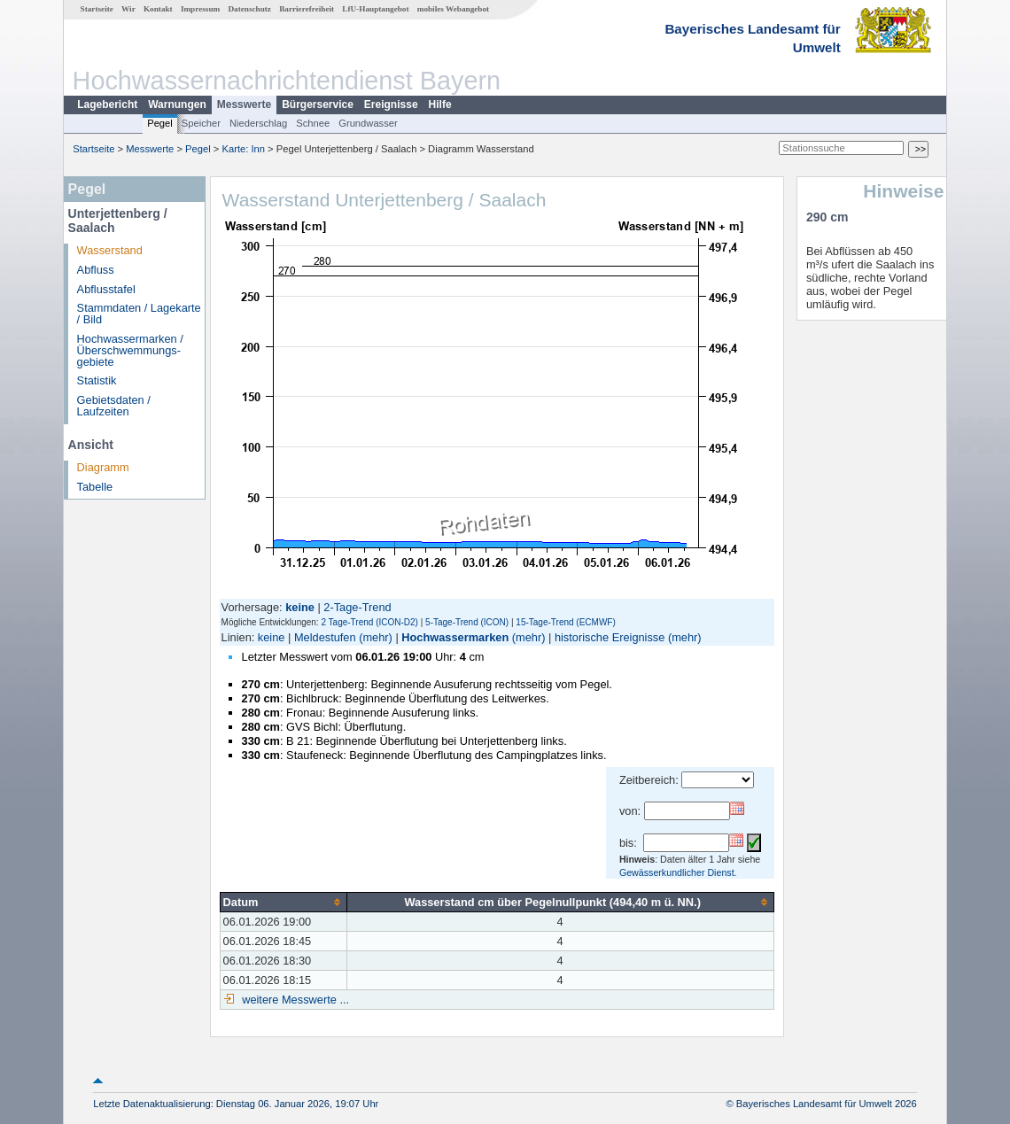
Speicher (201, 123)
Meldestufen (325, 637)
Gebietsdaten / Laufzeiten (114, 405)
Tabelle (95, 486)
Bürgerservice (318, 104)
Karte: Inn (244, 148)
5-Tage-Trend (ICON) (467, 622)
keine (271, 637)
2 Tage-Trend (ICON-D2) (369, 622)
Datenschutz (249, 8)
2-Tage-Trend (357, 607)
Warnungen (177, 104)
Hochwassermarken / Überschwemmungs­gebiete (130, 350)
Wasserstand (110, 250)
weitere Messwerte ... (294, 999)
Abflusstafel (106, 289)
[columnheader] (283, 901)
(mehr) (375, 637)
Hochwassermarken (455, 637)
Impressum (200, 8)
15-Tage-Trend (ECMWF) (565, 622)
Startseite (97, 8)
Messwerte (244, 104)
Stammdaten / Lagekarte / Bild (139, 313)
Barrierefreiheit (306, 8)
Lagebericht (107, 104)
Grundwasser (368, 123)
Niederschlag (258, 123)
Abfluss (95, 269)
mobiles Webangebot (453, 8)
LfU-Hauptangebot (375, 8)
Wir (128, 8)
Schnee (313, 123)
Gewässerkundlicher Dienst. (678, 872)
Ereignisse (391, 104)
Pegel (160, 123)
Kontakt (158, 8)
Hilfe (440, 104)
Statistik (97, 380)
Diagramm (103, 467)
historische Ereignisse (609, 637)
